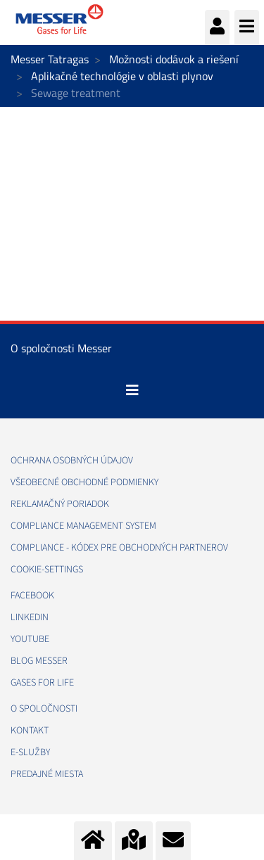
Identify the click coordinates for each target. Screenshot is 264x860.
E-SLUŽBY (30, 752)
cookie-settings (47, 570)
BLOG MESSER (39, 661)
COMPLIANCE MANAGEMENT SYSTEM (83, 526)
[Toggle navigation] (132, 390)
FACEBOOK (32, 596)
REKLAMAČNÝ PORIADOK (60, 504)
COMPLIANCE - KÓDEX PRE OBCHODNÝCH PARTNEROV (119, 548)
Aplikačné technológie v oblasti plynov (122, 76)
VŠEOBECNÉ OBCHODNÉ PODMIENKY (84, 482)
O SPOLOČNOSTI (44, 709)
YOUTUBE (30, 639)
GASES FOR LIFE (42, 683)
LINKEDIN (30, 617)
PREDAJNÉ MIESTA (47, 774)
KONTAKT (30, 731)
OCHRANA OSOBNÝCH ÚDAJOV (72, 461)
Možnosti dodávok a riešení (174, 59)
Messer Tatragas (50, 59)
